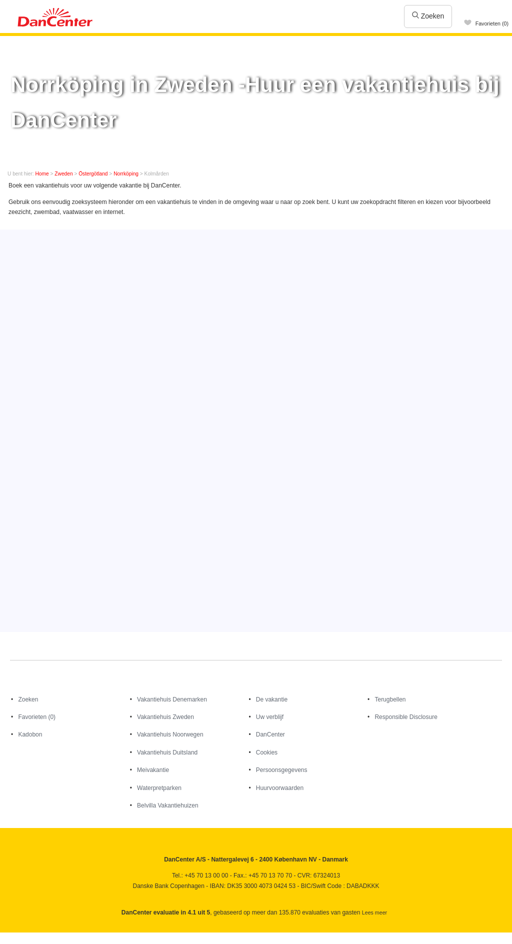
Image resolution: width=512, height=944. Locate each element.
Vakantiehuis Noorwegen (170, 734)
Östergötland (93, 173)
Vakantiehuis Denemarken (172, 699)
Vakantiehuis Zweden (165, 717)
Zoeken (428, 16)
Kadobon (30, 734)
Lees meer (374, 913)
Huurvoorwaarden (280, 788)
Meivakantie (153, 770)
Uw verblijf (270, 717)
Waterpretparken (159, 788)
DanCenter (270, 734)
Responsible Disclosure (405, 717)
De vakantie (272, 699)
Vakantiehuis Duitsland (167, 752)
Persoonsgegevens (282, 770)
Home (42, 173)
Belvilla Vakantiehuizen (167, 805)
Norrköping (126, 173)
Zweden (63, 173)
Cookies (267, 752)
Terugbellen (390, 699)
